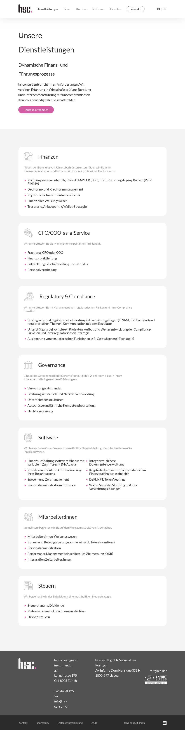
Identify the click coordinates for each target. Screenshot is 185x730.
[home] (25, 8)
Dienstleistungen (47, 9)
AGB (94, 722)
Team (67, 9)
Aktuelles (115, 9)
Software (98, 9)
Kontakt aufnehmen (36, 109)
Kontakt (135, 9)
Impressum (42, 722)
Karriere (81, 9)
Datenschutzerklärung (70, 722)
